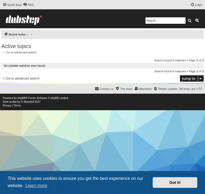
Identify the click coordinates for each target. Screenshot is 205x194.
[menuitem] (28, 5)
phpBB (22, 98)
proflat (13, 101)
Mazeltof (29, 101)
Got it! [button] (175, 182)
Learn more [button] (36, 185)
